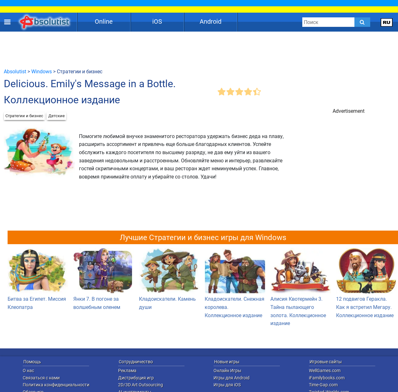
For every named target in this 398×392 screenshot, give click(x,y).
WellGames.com (325, 370)
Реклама (127, 370)
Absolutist (15, 72)
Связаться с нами (41, 377)
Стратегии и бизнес (24, 115)
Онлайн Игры (227, 370)
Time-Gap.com (323, 384)
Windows (41, 72)
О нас (28, 370)
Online (104, 21)
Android (210, 21)
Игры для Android (232, 377)
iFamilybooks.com (327, 377)
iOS (157, 21)
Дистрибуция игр (136, 377)
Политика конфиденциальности (56, 384)
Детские (56, 115)
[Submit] (362, 22)
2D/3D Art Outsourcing (140, 384)
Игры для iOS (227, 384)
